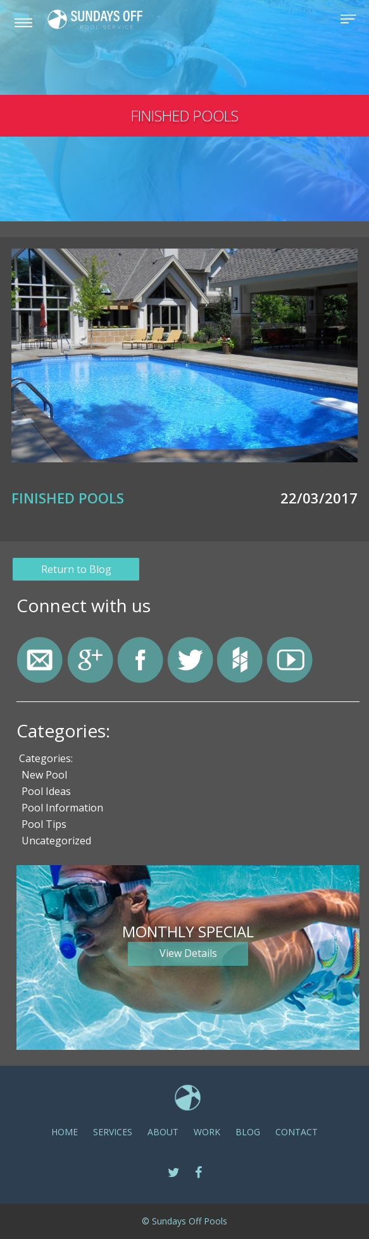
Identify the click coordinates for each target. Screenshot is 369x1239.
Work (207, 1132)
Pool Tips (44, 824)
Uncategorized (56, 841)
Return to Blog (76, 569)
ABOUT (162, 1132)
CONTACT (296, 1132)
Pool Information (62, 808)
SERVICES (112, 1132)
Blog (247, 1132)
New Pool (44, 775)
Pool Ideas (46, 791)
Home (64, 1132)
